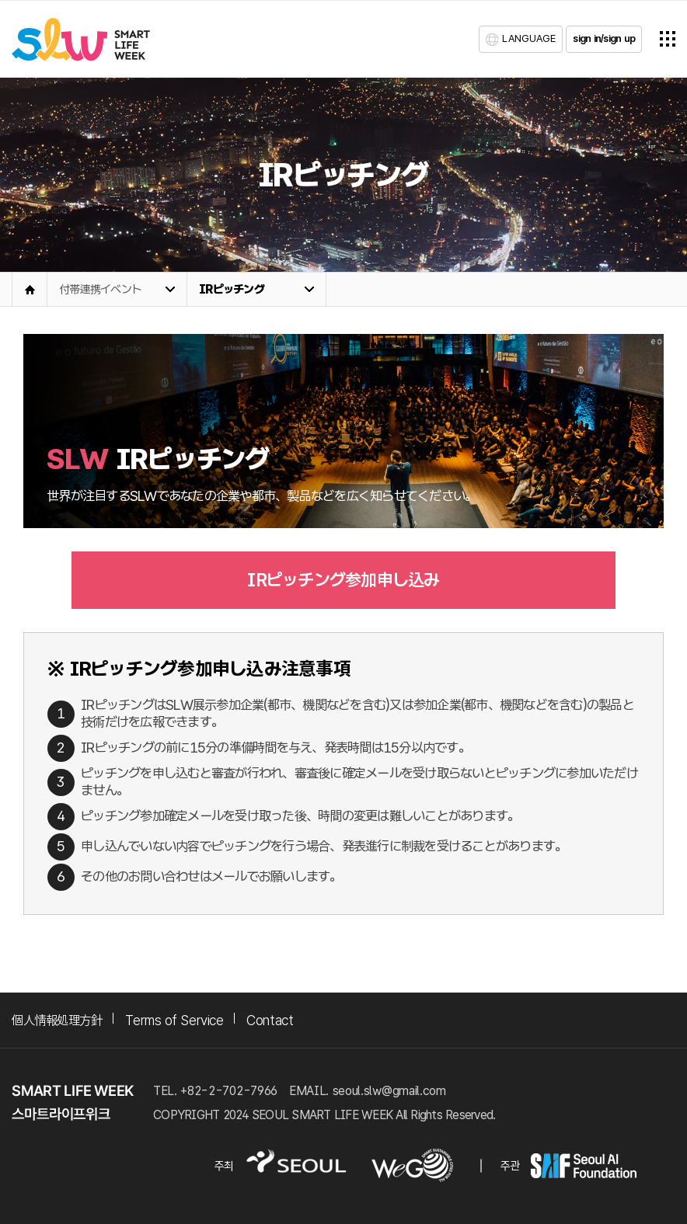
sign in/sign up (604, 38)
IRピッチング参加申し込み (343, 580)
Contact (269, 1020)
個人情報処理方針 (57, 1020)
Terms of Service (174, 1020)
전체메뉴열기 (667, 39)
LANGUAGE (529, 38)
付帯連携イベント (100, 289)
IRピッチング (231, 289)
